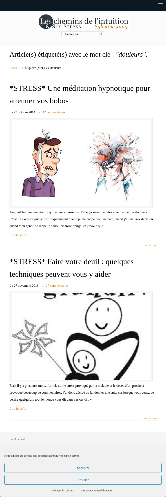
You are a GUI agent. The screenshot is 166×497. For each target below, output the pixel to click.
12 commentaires (54, 112)
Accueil (14, 68)
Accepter (83, 468)
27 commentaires (57, 285)
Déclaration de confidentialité (96, 490)
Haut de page (150, 245)
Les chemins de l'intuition (83, 21)
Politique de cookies (62, 490)
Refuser (83, 480)
